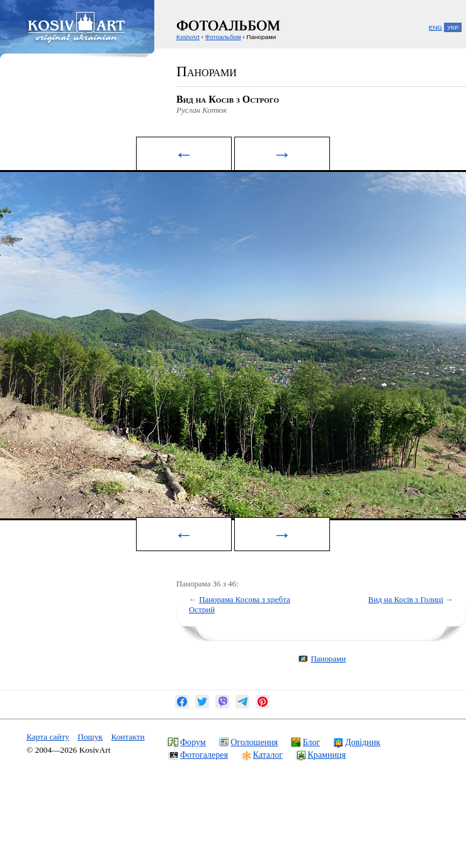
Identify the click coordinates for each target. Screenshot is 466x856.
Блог (312, 742)
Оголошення (254, 742)
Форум (193, 742)
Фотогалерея (204, 755)
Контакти (127, 736)
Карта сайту (47, 736)
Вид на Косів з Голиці (405, 599)
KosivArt (188, 36)
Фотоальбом (223, 36)
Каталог (268, 755)
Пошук (90, 736)
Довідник (362, 742)
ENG (435, 27)
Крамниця (327, 755)
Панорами (328, 658)
